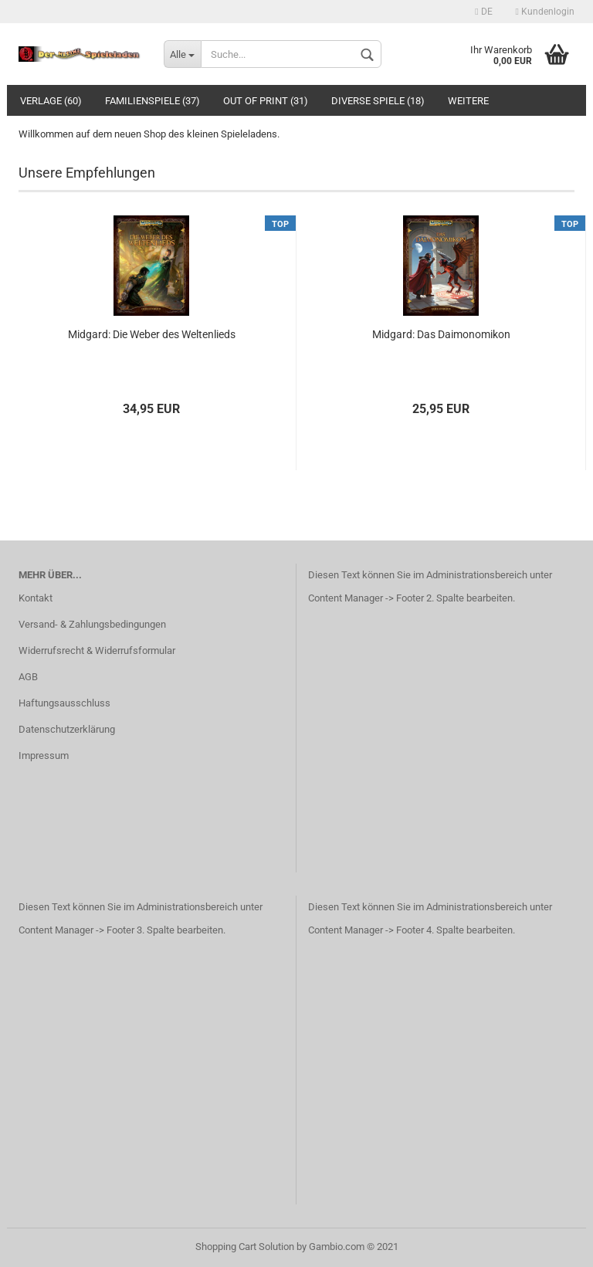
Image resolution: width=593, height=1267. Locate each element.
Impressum (44, 755)
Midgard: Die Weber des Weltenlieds (152, 334)
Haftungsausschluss (64, 703)
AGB (28, 677)
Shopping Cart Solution (244, 1246)
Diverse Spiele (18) (378, 101)
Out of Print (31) (265, 101)
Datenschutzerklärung (67, 729)
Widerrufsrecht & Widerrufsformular (97, 650)
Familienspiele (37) (152, 101)
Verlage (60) (51, 101)
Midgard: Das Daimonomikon (441, 334)
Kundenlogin (545, 11)
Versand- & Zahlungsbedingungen (92, 624)
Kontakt (36, 598)
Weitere (468, 101)
